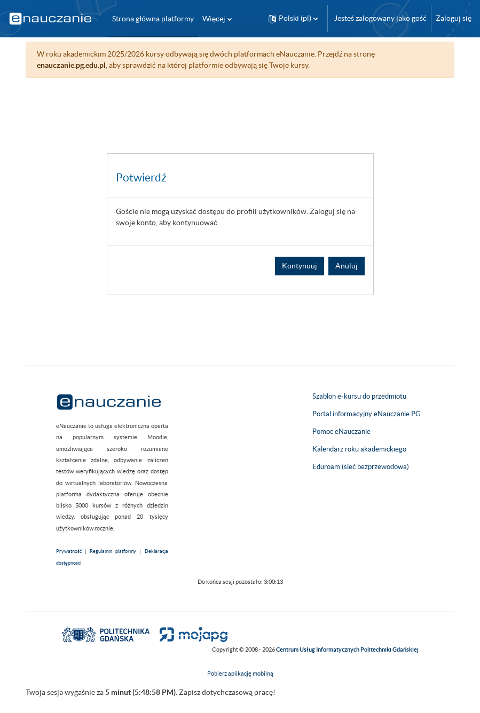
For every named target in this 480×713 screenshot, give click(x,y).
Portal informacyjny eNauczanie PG (366, 414)
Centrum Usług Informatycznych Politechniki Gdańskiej (347, 649)
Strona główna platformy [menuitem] (153, 18)
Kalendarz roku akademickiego (359, 449)
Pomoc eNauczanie (341, 431)
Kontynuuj (299, 266)
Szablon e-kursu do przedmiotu (359, 396)
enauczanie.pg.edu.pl (71, 65)
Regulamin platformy (113, 551)
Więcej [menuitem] (213, 18)
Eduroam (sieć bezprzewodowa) (360, 467)
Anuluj (346, 266)
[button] (293, 18)
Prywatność (69, 551)
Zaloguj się (453, 18)
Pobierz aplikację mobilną (240, 673)
